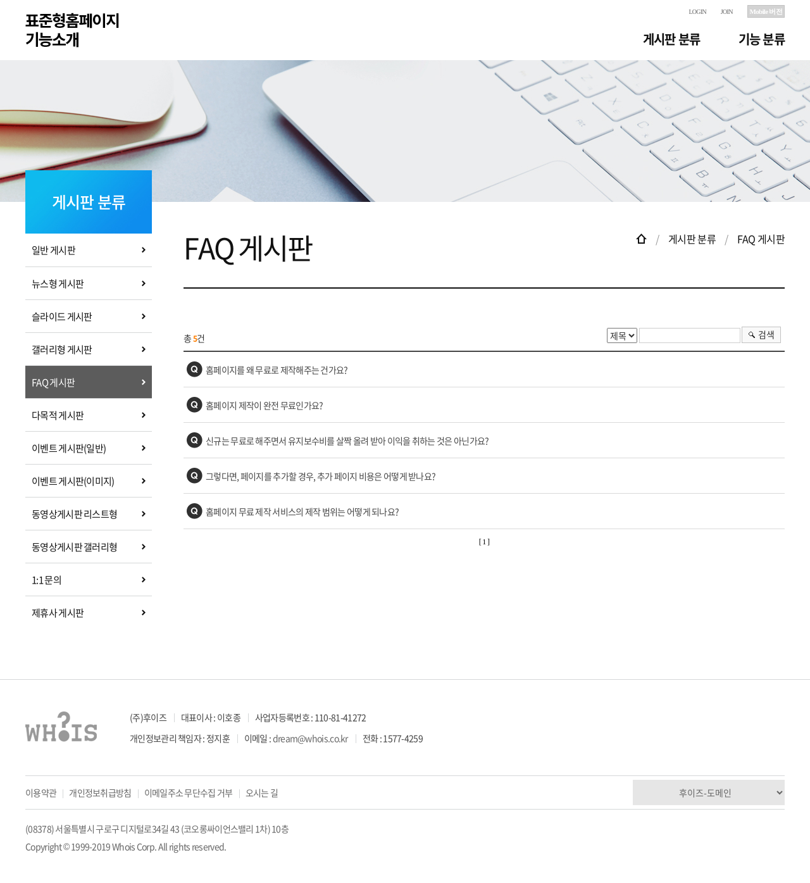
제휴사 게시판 (58, 613)
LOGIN (697, 11)
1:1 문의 (46, 580)
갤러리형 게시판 (62, 349)
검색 (766, 334)
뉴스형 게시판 (58, 284)
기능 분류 (761, 39)
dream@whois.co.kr (310, 738)
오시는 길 (262, 792)
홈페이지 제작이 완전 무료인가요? (264, 405)
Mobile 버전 (766, 11)
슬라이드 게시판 (62, 316)
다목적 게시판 (58, 415)
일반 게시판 (53, 250)
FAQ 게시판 (53, 382)
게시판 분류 (672, 39)
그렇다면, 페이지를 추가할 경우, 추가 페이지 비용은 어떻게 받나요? (320, 476)
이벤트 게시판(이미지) (73, 481)
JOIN (727, 11)
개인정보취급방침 (100, 792)
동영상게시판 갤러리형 (74, 547)
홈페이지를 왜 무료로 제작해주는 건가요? (277, 369)
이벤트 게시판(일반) (69, 448)
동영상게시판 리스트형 (74, 514)
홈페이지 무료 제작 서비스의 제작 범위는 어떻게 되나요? (302, 511)
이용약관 (40, 792)
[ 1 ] (484, 541)
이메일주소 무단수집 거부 (188, 792)
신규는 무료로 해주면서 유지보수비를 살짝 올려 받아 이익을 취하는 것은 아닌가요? (347, 440)
